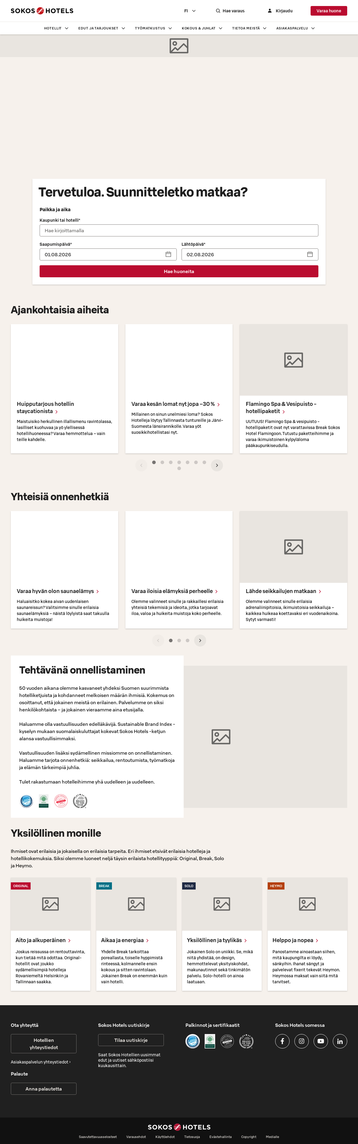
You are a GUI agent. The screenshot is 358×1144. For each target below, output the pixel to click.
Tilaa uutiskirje (131, 1040)
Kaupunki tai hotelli (60, 220)
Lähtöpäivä (193, 244)
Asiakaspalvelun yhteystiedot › (41, 1062)
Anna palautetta (44, 1089)
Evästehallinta (220, 1137)
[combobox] (190, 10)
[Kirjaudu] (279, 11)
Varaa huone (329, 11)
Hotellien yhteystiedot (44, 1043)
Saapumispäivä (56, 244)
